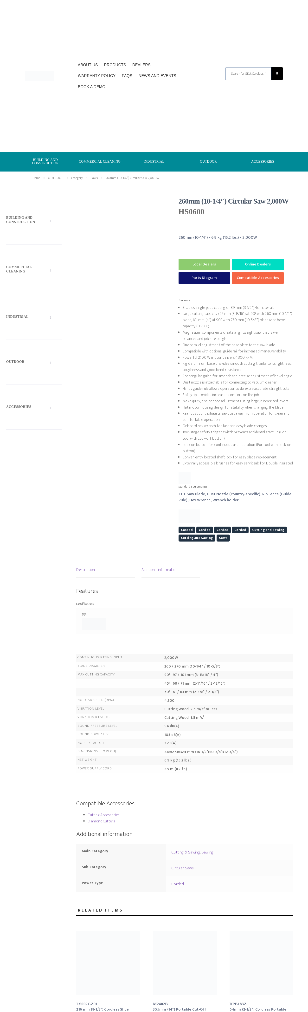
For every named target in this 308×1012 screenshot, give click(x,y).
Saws (94, 178)
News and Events (157, 76)
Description (85, 570)
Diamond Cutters (101, 821)
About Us (88, 65)
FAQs (127, 76)
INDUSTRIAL (154, 161)
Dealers (141, 65)
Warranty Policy (97, 76)
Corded (187, 530)
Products (115, 65)
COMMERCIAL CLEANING (100, 161)
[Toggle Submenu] (34, 220)
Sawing (207, 852)
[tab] (105, 570)
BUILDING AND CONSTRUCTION (45, 161)
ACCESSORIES (262, 161)
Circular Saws (182, 868)
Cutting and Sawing (268, 530)
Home (36, 178)
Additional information (159, 570)
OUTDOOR (208, 161)
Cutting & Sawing (185, 852)
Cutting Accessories (104, 815)
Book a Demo (91, 87)
